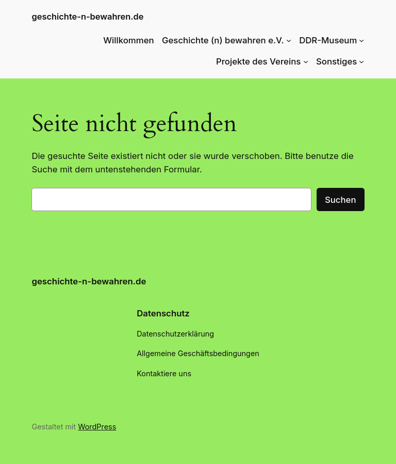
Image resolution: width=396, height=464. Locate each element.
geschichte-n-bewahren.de (87, 16)
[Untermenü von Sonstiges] (361, 61)
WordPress (97, 426)
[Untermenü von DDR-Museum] (361, 40)
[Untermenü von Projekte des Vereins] (305, 61)
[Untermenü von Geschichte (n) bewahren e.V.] (288, 40)
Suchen (340, 200)
